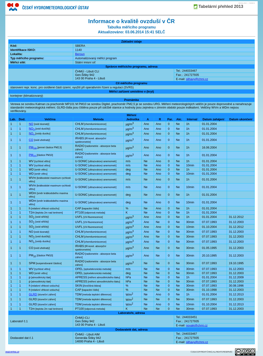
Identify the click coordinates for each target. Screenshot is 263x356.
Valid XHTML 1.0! (12, 352)
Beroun (80, 54)
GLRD (33, 294)
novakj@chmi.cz (196, 325)
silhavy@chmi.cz (197, 79)
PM (33, 147)
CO (31, 140)
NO (31, 124)
